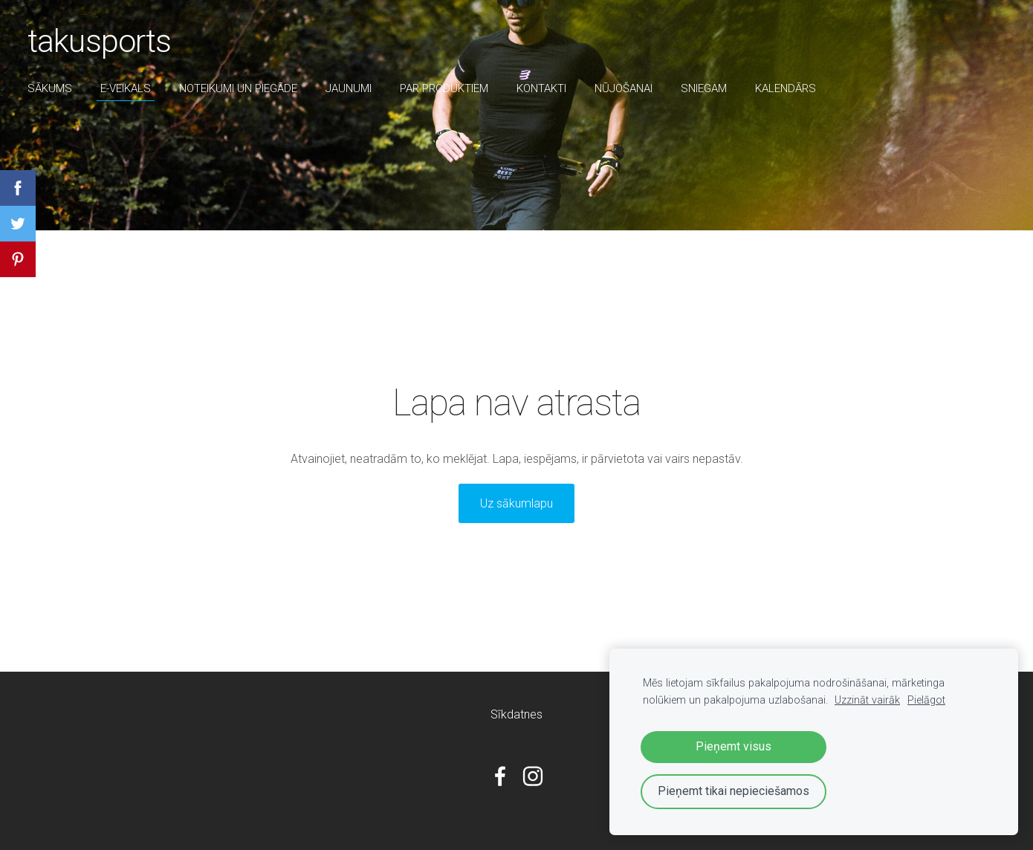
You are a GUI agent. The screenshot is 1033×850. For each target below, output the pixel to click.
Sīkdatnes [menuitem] (516, 714)
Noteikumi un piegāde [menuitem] (240, 88)
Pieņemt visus (733, 746)
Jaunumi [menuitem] (351, 88)
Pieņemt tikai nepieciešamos (733, 791)
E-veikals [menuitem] (128, 88)
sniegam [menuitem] (706, 88)
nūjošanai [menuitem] (626, 88)
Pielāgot (926, 700)
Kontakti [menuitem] (544, 88)
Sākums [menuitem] (52, 88)
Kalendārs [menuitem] (787, 88)
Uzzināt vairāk (867, 700)
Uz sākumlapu (516, 503)
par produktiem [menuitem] (446, 88)
